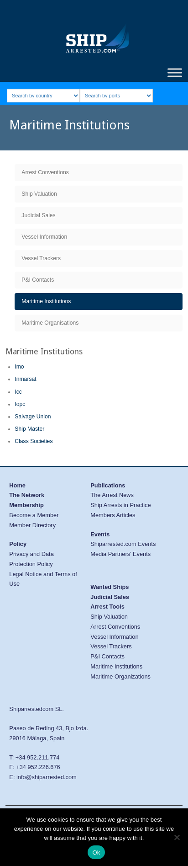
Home (17, 485)
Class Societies (33, 441)
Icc (18, 392)
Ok (96, 852)
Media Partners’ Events (120, 554)
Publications (107, 485)
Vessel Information (44, 237)
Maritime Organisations (49, 323)
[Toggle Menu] (174, 72)
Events (100, 534)
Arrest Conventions (44, 172)
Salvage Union (33, 416)
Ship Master (29, 429)
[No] (176, 837)
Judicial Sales (38, 215)
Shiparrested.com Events (123, 543)
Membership (26, 505)
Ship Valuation (39, 194)
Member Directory (32, 525)
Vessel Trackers (41, 258)
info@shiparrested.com (46, 777)
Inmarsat (25, 379)
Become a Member (33, 515)
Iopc (20, 404)
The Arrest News (112, 495)
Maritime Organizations (120, 676)
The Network (26, 495)
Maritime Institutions (46, 301)
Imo (19, 367)
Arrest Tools (107, 606)
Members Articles (112, 515)
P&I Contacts (37, 280)
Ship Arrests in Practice (120, 505)
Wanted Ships (109, 586)
